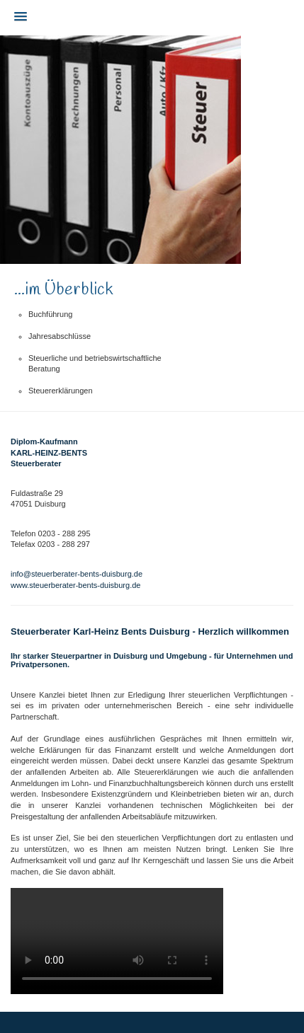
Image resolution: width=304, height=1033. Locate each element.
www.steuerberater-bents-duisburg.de (75, 585)
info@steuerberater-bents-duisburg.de (76, 574)
